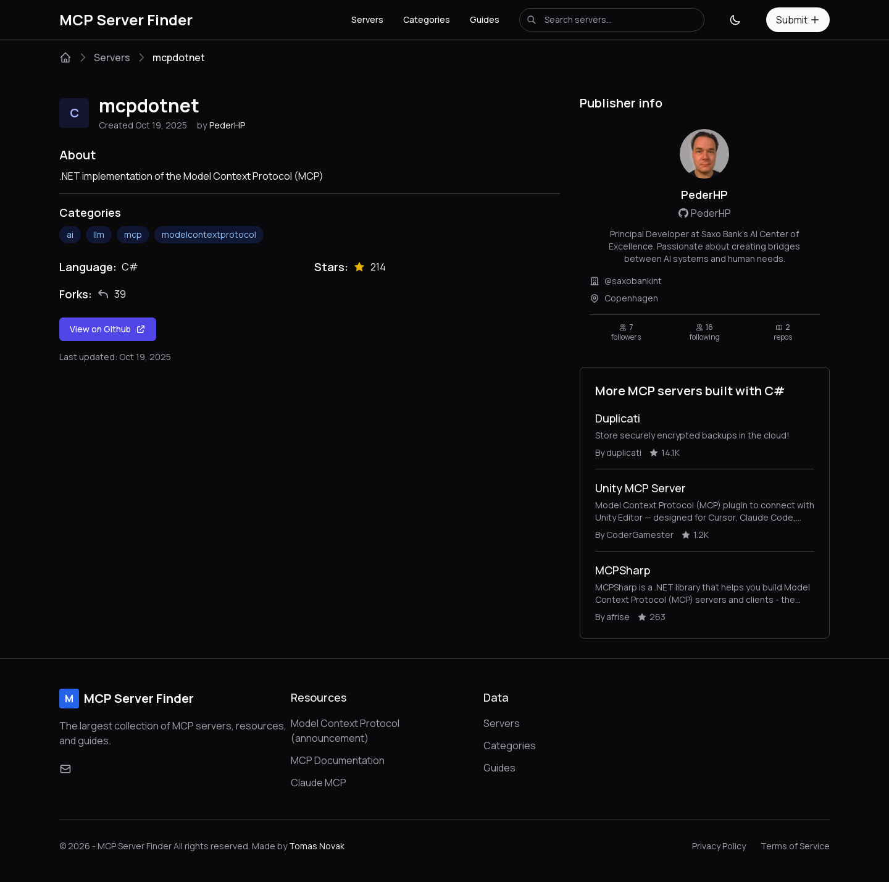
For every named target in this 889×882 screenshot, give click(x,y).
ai (70, 234)
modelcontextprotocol (209, 234)
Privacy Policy (719, 846)
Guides (484, 19)
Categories (426, 19)
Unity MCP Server (640, 488)
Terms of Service (795, 846)
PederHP (227, 125)
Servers (367, 19)
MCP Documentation (338, 760)
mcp (133, 234)
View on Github (108, 329)
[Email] (65, 769)
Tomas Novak (316, 846)
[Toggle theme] (735, 20)
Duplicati (617, 418)
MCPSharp (622, 570)
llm (98, 234)
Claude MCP (318, 782)
